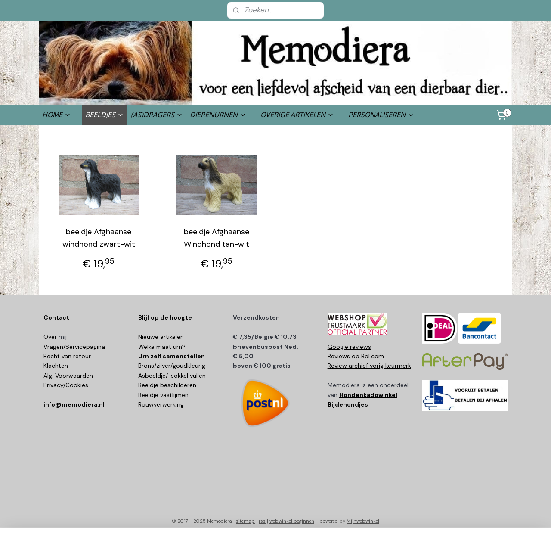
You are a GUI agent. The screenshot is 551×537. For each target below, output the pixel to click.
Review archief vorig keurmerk (369, 365)
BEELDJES (104, 114)
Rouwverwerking (161, 404)
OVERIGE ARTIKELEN (297, 114)
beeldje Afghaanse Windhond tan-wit (216, 238)
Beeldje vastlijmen (163, 395)
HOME (56, 114)
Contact (56, 317)
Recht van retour (67, 356)
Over (51, 337)
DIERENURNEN (218, 114)
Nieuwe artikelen (161, 337)
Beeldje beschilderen (167, 385)
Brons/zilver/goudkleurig (171, 365)
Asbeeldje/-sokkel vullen (172, 375)
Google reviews (349, 347)
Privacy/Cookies (65, 385)
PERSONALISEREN (381, 114)
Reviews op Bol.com (356, 356)
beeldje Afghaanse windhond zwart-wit (98, 238)
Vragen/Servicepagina (74, 347)
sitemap (245, 521)
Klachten (55, 365)
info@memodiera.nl (74, 404)
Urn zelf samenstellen (171, 356)
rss (262, 521)
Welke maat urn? (162, 347)
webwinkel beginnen (291, 521)
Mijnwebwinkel (363, 521)
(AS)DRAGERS (157, 114)
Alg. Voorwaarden (68, 375)
